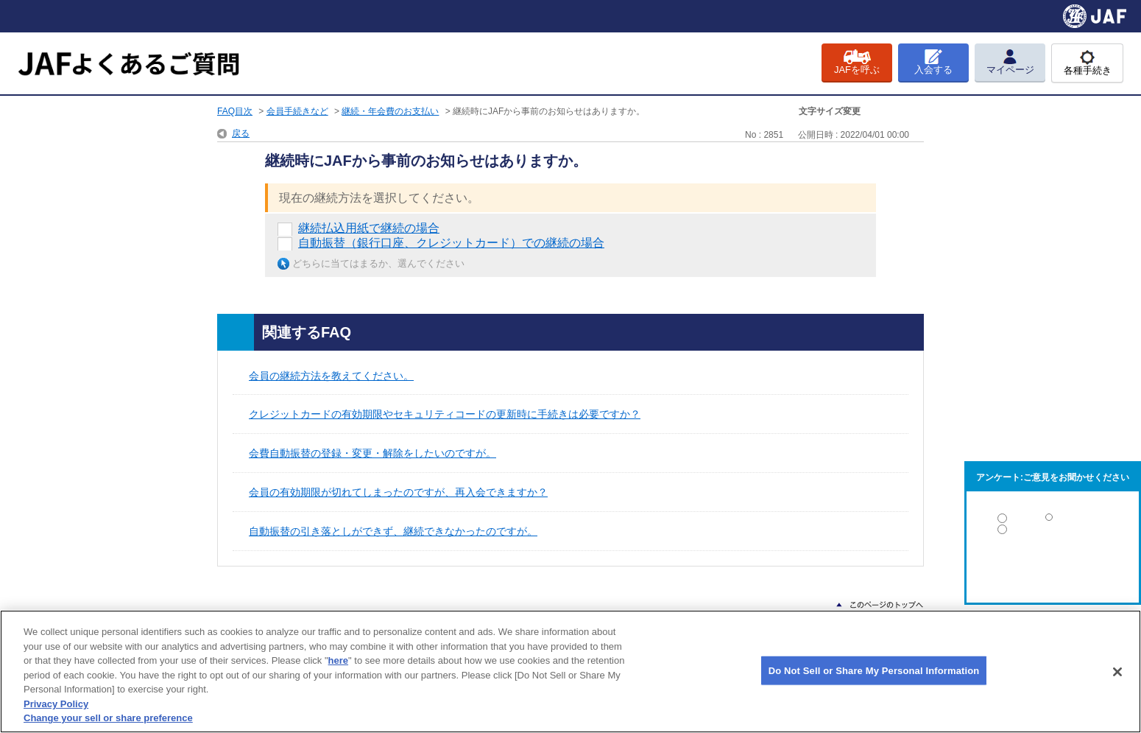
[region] (570, 671)
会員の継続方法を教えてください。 (331, 376)
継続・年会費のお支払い (390, 111)
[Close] (1117, 672)
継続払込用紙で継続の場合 (368, 228)
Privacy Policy (56, 703)
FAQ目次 (234, 111)
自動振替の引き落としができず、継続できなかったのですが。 (393, 531)
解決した (1052, 521)
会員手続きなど (297, 111)
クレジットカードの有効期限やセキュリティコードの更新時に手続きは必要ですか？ (444, 414)
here (338, 660)
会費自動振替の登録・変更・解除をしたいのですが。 (372, 453)
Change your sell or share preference (108, 717)
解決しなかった (1052, 570)
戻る (241, 133)
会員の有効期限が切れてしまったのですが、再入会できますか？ (398, 492)
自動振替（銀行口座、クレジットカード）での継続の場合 (451, 242)
